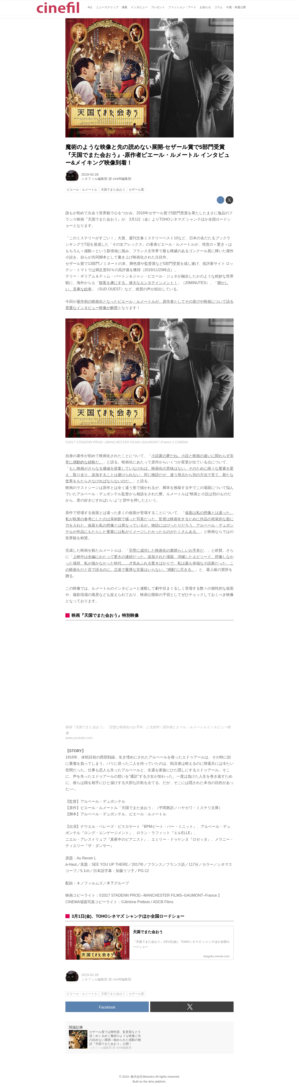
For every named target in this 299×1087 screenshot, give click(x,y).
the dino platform (154, 1081)
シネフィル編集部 (94, 179)
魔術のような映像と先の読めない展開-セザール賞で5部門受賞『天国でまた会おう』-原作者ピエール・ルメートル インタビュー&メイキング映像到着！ (147, 155)
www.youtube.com (79, 738)
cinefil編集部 (122, 179)
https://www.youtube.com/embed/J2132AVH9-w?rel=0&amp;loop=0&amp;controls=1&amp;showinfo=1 (149, 675)
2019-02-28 (90, 174)
